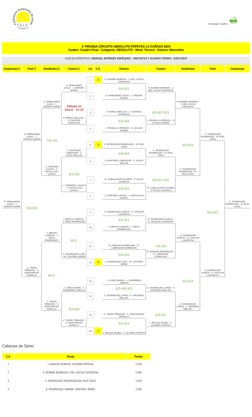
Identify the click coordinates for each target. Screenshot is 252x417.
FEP (37, 21)
